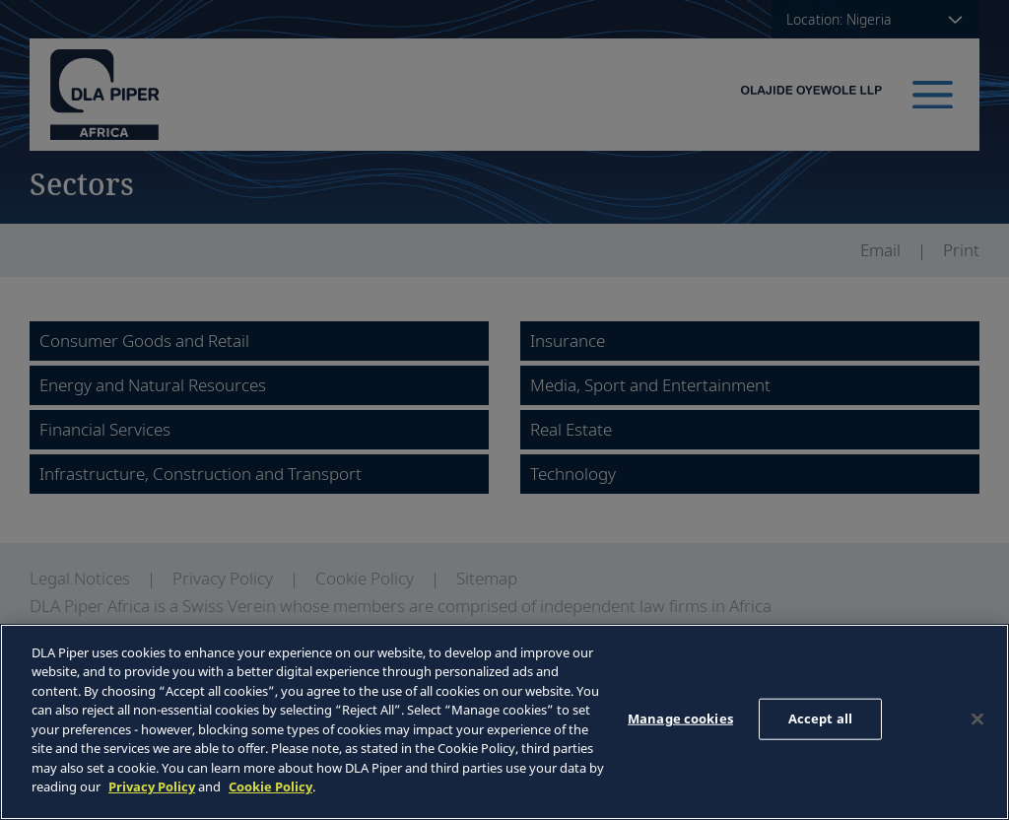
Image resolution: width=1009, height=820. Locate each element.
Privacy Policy (151, 786)
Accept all (820, 718)
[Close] (977, 719)
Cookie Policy (270, 786)
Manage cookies (680, 718)
